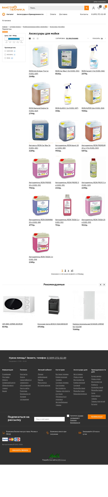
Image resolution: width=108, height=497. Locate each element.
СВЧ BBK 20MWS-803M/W (12, 367)
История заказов (44, 418)
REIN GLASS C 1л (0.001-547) (66, 108)
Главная (4, 27)
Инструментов (78, 412)
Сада (93, 425)
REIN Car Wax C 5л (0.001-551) (67, 71)
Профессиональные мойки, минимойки (35, 27)
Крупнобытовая (79, 421)
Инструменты (61, 421)
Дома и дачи (78, 409)
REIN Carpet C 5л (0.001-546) (93, 71)
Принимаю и (76, 451)
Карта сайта (24, 421)
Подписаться (96, 449)
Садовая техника (15, 27)
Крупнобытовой (97, 420)
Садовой (76, 418)
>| (72, 302)
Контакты (23, 407)
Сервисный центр (8, 415)
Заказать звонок (20, 482)
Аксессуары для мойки (57, 27)
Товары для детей (98, 434)
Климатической (79, 415)
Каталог (94, 437)
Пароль (40, 412)
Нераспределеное (80, 426)
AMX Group (61, 492)
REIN (9, 58)
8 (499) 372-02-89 (56, 390)
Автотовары (78, 407)
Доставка (5, 409)
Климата (94, 417)
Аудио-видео (96, 409)
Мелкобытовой (96, 423)
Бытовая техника (62, 407)
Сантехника (60, 418)
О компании (6, 407)
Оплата (5, 412)
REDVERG (10, 55)
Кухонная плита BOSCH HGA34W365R (53, 367)
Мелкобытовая (79, 423)
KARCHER (10, 51)
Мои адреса (42, 415)
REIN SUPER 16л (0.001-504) (93, 108)
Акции (4, 423)
